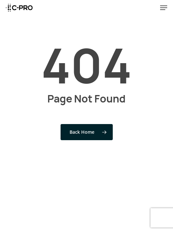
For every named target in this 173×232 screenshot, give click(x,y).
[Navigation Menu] (163, 8)
